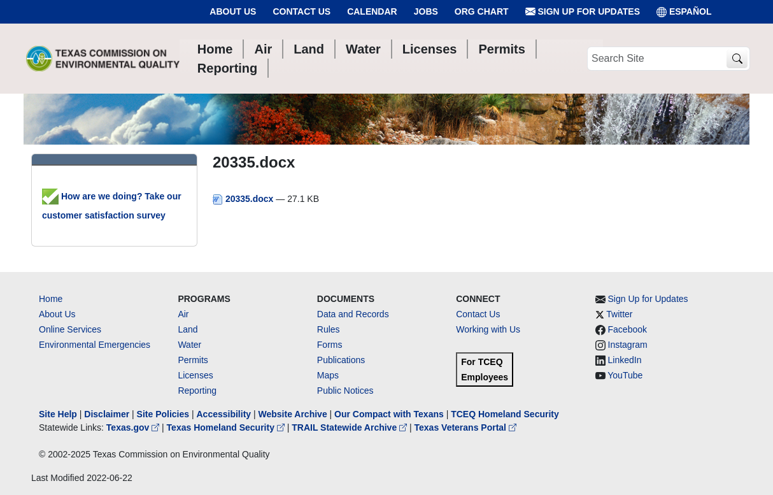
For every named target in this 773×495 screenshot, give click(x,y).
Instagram (628, 345)
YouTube (624, 375)
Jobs (426, 11)
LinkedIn (625, 360)
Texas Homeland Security (227, 427)
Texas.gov (134, 427)
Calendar (372, 11)
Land (187, 329)
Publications (341, 360)
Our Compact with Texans (389, 414)
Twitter (619, 314)
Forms (330, 345)
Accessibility (224, 414)
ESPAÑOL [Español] (684, 11)
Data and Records (353, 314)
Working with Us (488, 329)
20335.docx (244, 199)
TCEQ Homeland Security (505, 414)
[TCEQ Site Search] (737, 59)
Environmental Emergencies (94, 345)
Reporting (197, 390)
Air (183, 314)
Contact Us (301, 11)
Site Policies (163, 414)
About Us (232, 11)
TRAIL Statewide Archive (350, 427)
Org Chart (482, 11)
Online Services (70, 329)
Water (189, 345)
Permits (193, 360)
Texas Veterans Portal (465, 427)
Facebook (627, 329)
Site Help (58, 414)
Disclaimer (106, 414)
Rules (328, 329)
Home (50, 299)
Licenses (195, 375)
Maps (328, 375)
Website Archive (293, 414)
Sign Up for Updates (582, 11)
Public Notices (345, 390)
